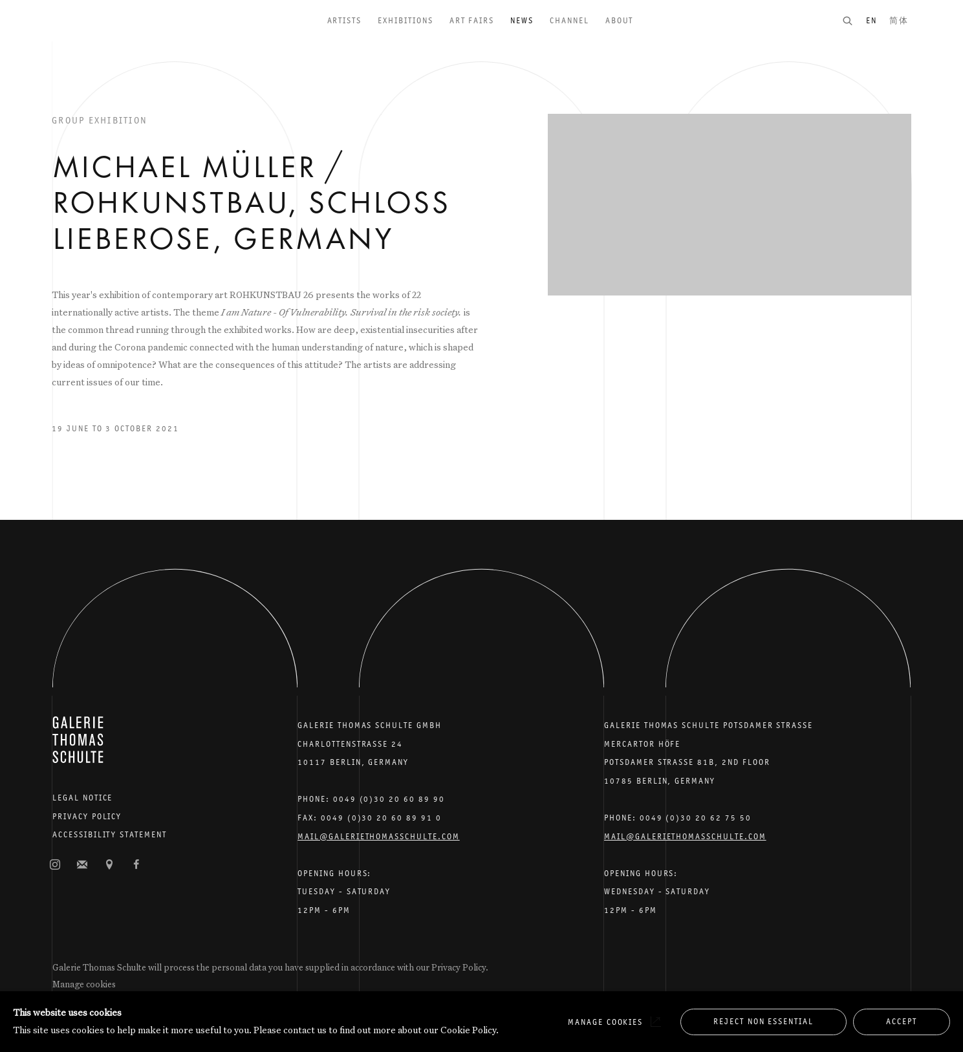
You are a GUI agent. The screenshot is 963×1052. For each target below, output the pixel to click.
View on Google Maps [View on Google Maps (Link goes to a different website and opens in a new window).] (109, 865)
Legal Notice (82, 797)
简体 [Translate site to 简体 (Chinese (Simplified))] (899, 20)
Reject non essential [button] (763, 1021)
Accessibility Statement (109, 834)
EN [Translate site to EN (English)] (871, 20)
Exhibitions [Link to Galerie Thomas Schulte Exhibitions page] (405, 20)
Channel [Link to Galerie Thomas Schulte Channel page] (569, 20)
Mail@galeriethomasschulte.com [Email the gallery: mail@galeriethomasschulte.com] (379, 836)
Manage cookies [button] (84, 984)
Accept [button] (901, 1021)
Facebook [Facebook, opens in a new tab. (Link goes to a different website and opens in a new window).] (136, 865)
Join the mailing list (82, 865)
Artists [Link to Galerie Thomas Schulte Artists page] (344, 20)
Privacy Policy (87, 816)
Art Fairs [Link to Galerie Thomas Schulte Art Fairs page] (472, 20)
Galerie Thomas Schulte (77, 39)
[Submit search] (854, 20)
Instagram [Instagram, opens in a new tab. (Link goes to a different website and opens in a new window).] (55, 865)
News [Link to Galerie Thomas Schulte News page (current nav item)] (522, 20)
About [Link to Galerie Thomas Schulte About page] (619, 20)
